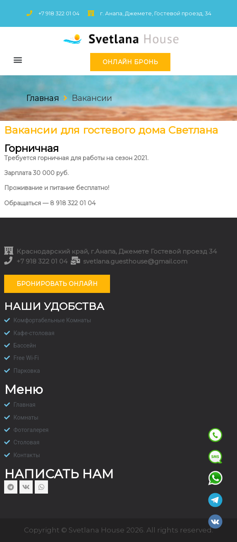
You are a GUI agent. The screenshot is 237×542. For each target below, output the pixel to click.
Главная (42, 98)
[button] (17, 60)
